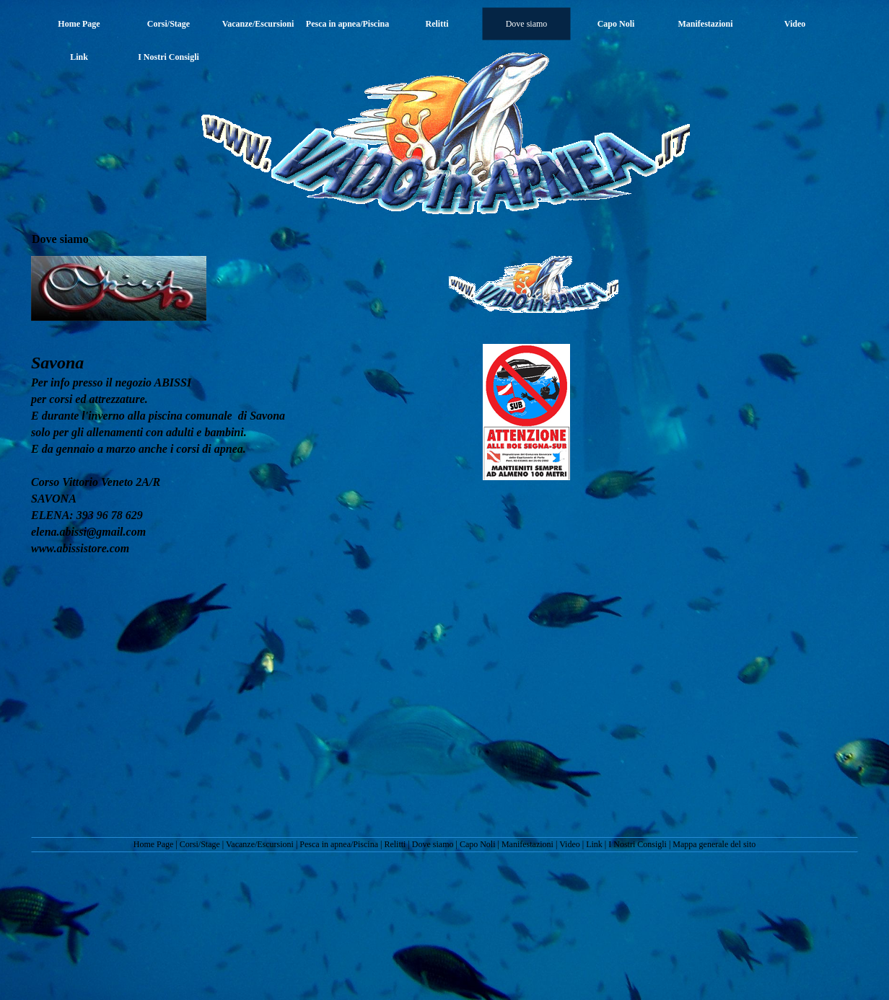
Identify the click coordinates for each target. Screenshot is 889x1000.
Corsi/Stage (200, 844)
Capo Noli (478, 844)
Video (569, 844)
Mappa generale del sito (714, 844)
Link (594, 844)
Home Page (153, 844)
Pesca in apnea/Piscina (338, 844)
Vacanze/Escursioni (260, 844)
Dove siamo (433, 844)
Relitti (395, 844)
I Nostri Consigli (637, 844)
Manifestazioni (527, 844)
